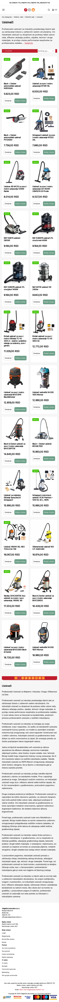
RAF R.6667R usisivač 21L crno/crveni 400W (42, 239)
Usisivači (39, 17)
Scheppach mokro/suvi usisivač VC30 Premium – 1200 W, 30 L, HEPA (42, 497)
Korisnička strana (8, 939)
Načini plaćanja (7, 957)
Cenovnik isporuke (9, 969)
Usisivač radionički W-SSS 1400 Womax (42, 393)
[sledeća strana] (43, 678)
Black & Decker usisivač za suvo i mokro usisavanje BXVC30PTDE (14, 446)
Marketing (5, 972)
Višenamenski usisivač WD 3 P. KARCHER (43, 548)
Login (4, 933)
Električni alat (29, 17)
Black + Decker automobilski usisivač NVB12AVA (12, 85)
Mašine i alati (18, 17)
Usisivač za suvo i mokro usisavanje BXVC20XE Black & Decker (15, 649)
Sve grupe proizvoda (9, 975)
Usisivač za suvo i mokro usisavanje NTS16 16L (42, 84)
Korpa (4, 942)
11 (39, 678)
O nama (4, 963)
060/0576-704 (45, 3)
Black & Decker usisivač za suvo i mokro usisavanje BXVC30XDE (43, 598)
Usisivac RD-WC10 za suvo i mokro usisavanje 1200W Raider (15, 188)
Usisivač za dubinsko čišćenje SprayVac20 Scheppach (12, 497)
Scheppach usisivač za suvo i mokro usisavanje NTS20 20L (43, 137)
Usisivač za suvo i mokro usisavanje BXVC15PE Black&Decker (14, 394)
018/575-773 (16, 3)
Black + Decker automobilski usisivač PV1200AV (12, 137)
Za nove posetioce (8, 948)
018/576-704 (25, 3)
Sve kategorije (7, 17)
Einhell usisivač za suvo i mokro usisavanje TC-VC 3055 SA (42, 338)
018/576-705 (35, 3)
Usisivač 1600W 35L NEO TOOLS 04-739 (14, 548)
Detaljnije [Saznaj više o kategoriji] (29, 43)
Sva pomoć (6, 951)
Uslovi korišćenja (8, 954)
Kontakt (4, 966)
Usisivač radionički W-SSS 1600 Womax (42, 648)
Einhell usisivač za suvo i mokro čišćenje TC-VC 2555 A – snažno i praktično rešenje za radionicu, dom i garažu (15, 341)
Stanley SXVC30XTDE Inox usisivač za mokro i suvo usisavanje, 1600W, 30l (14, 598)
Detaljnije (8, 101)
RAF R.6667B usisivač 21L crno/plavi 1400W (14, 288)
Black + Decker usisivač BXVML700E (42, 445)
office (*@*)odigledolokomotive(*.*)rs (31, 990)
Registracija (6, 936)
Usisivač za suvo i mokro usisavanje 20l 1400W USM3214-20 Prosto (42, 188)
